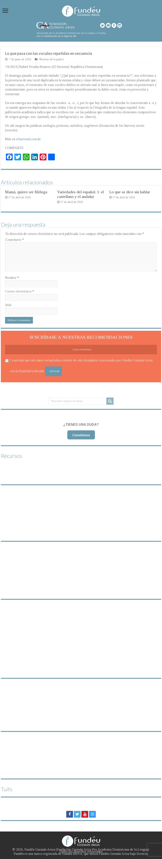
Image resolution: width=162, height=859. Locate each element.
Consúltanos (81, 435)
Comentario (14, 239)
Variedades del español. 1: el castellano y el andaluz (80, 194)
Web (8, 305)
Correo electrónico (19, 291)
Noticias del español (51, 59)
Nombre (12, 277)
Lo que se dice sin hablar (129, 192)
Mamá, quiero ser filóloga (26, 192)
